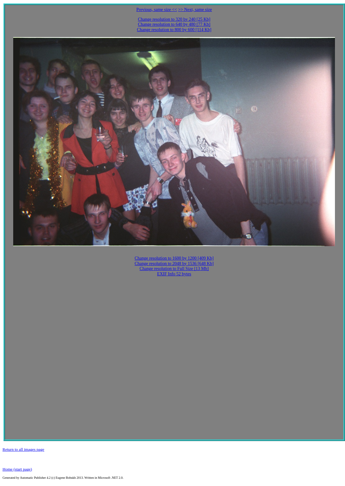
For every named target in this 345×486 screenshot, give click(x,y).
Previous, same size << (156, 9)
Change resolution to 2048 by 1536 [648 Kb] (174, 263)
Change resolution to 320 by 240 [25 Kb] (174, 19)
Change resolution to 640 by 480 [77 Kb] (174, 24)
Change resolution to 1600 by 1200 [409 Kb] (174, 258)
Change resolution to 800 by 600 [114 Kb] (174, 29)
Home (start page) (17, 469)
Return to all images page (23, 449)
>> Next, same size (195, 9)
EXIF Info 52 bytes (174, 274)
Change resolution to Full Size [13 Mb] (174, 268)
